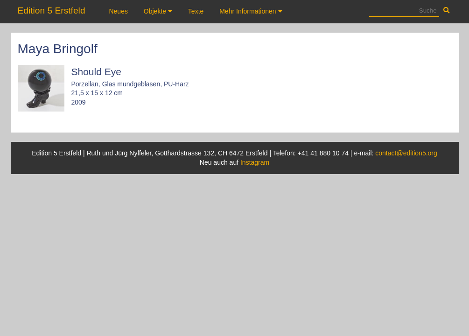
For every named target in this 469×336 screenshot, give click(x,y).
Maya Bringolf (58, 49)
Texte (195, 11)
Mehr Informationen (250, 11)
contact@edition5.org (406, 153)
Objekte (158, 11)
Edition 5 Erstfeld (51, 10)
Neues (118, 11)
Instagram (254, 162)
